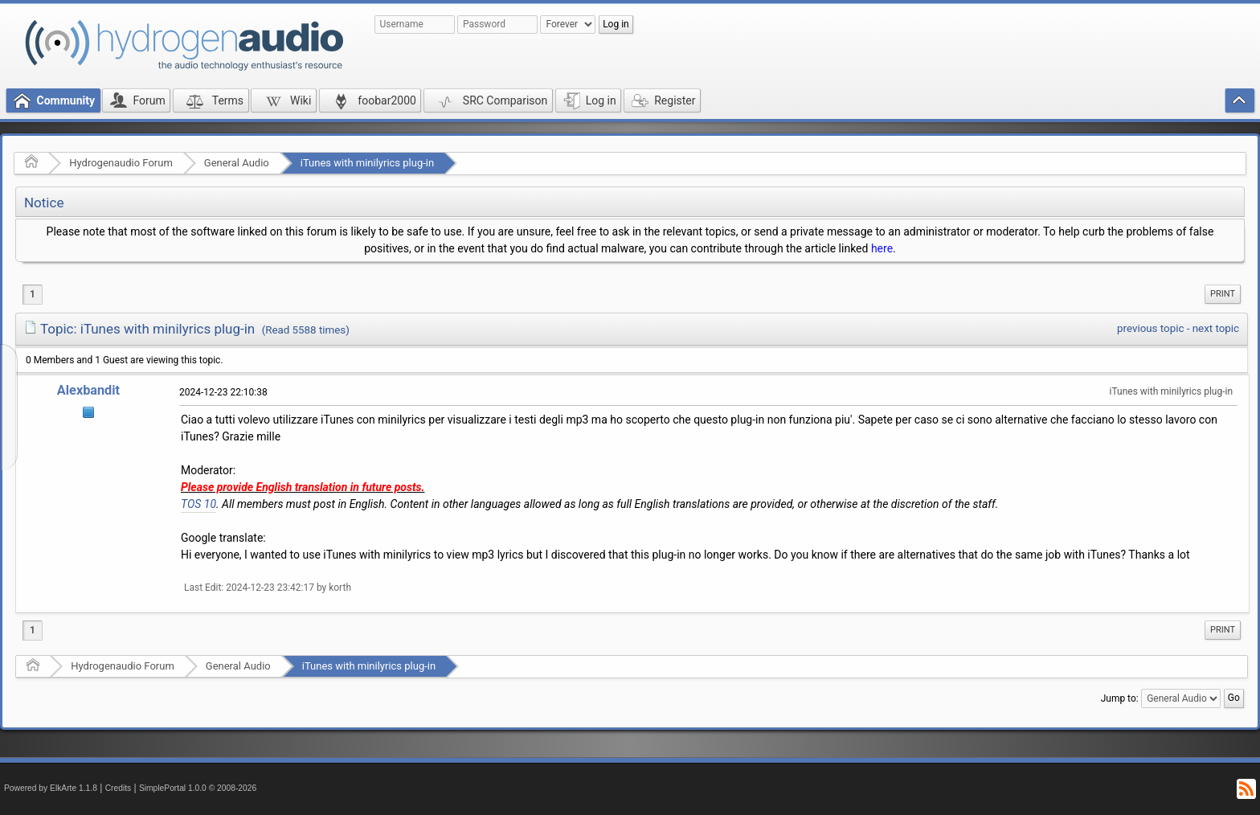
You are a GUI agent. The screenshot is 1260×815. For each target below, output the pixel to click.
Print (1222, 294)
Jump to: (1120, 698)
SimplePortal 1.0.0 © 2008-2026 (197, 788)
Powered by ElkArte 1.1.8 (50, 788)
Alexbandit (88, 390)
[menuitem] (1223, 294)
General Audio (236, 163)
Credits (118, 788)
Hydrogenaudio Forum (121, 163)
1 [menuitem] (32, 294)
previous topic (1150, 328)
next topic (1215, 328)
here (882, 248)
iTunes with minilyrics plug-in (367, 163)
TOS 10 (198, 504)
